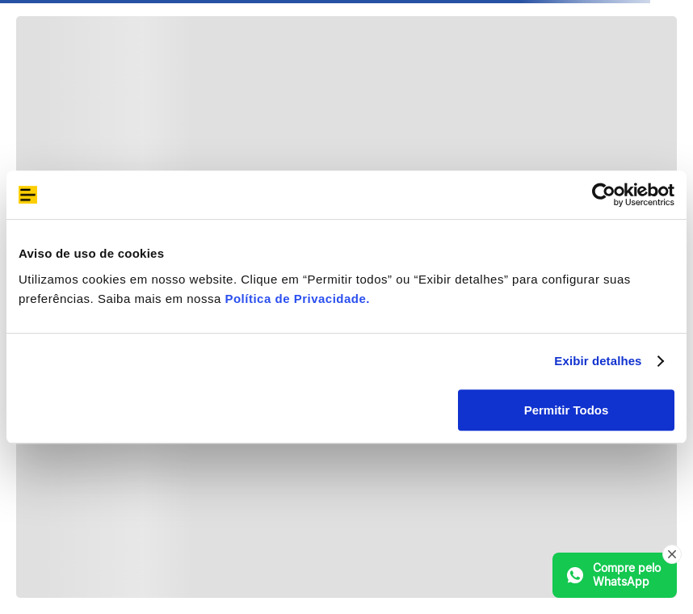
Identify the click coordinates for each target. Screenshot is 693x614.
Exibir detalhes (597, 361)
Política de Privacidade (295, 298)
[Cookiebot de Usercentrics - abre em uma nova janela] (603, 195)
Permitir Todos (566, 410)
